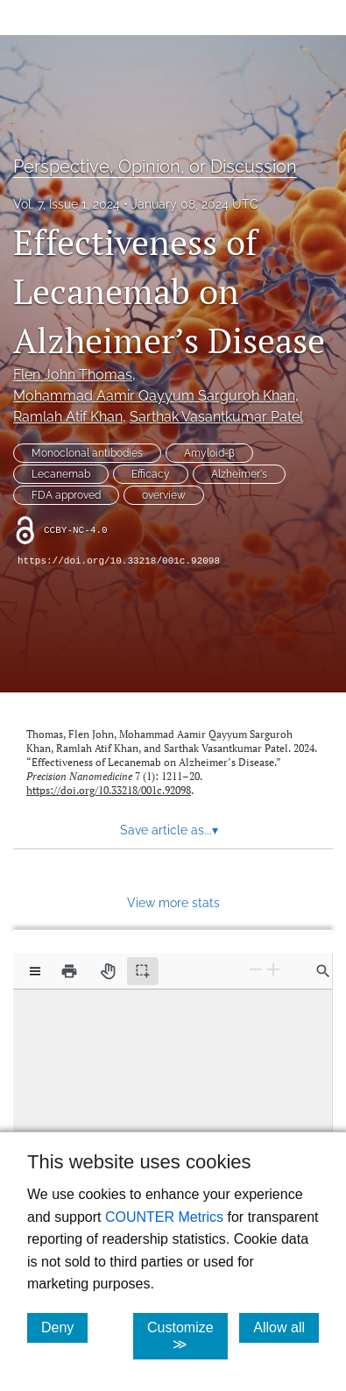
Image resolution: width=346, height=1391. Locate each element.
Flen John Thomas (72, 374)
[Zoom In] (273, 970)
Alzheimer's (239, 474)
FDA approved (66, 495)
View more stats (173, 902)
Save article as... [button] (169, 830)
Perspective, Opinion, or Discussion (155, 166)
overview (164, 495)
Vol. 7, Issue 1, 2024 (66, 204)
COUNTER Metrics (164, 1217)
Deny (64, 1327)
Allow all (286, 1327)
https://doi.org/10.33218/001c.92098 (119, 561)
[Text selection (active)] (143, 971)
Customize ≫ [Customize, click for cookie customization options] (187, 1336)
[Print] (69, 971)
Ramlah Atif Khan (68, 416)
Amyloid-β (209, 453)
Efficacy (150, 474)
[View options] (35, 971)
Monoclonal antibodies (87, 453)
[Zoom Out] (255, 970)
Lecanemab (61, 474)
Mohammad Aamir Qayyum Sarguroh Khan (154, 395)
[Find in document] (323, 971)
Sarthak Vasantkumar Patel (216, 416)
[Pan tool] (108, 971)
